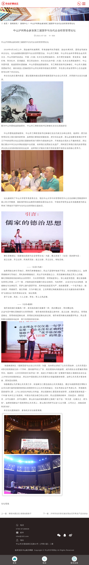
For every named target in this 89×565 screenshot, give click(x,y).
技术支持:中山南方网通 (24, 550)
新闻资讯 (14, 23)
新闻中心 (24, 23)
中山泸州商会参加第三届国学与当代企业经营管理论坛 (52, 23)
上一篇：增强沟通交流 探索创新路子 (16, 514)
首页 (6, 23)
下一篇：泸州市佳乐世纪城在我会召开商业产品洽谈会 (65, 514)
